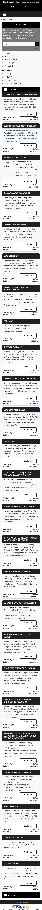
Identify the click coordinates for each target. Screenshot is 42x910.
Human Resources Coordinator (19, 506)
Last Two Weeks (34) (13, 83)
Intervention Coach (13, 347)
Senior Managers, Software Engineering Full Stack (17, 700)
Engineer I (9, 441)
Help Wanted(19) (11, 60)
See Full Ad (28, 114)
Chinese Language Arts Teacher (19, 378)
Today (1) (8, 77)
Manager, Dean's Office (15, 157)
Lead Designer (11, 256)
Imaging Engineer (12, 806)
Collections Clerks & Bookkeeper (20, 94)
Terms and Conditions (21, 902)
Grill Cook (9, 321)
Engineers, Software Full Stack (19, 668)
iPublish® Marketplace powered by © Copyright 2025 (21, 906)
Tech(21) (8, 56)
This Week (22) (10, 80)
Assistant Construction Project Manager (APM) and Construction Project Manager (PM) (20, 735)
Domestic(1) (9, 66)
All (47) (8, 74)
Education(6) (9, 63)
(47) (5, 53)
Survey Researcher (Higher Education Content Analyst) (17, 473)
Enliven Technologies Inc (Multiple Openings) (16, 288)
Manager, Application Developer (20, 603)
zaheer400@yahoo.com (13, 847)
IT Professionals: (12, 864)
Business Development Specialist (20, 126)
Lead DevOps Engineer (14, 410)
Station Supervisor (13, 838)
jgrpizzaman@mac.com (12, 331)
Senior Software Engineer (17, 571)
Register (28, 7)
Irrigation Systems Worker (17, 193)
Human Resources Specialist (18, 772)
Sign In (14, 7)
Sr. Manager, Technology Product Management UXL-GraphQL (20, 539)
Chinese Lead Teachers (15, 224)
